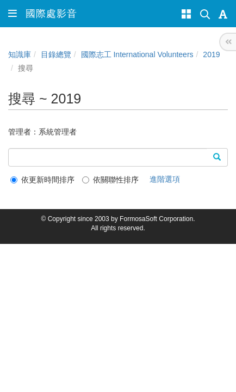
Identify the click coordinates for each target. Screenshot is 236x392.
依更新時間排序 (42, 179)
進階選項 (165, 179)
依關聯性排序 (110, 179)
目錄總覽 (56, 54)
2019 (211, 54)
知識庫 (19, 54)
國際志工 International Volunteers (137, 54)
